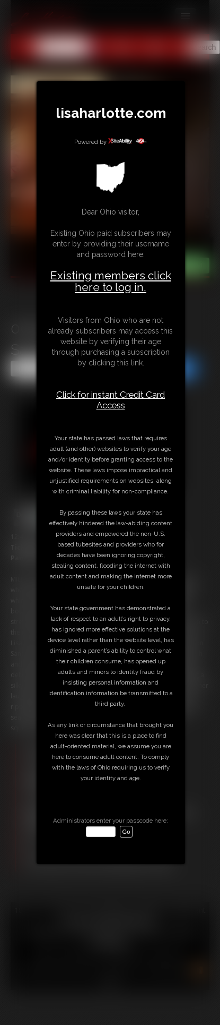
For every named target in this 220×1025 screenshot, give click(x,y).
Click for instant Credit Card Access (110, 400)
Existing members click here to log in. (110, 281)
